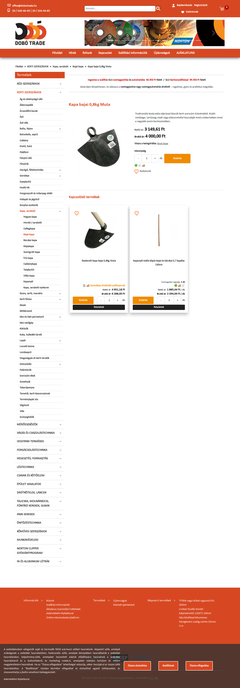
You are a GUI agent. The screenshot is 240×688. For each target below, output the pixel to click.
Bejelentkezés (184, 5)
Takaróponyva (27, 387)
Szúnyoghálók (27, 417)
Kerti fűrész (26, 299)
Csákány (24, 140)
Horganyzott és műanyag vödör (36, 193)
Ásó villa (24, 123)
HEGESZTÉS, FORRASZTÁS (32, 458)
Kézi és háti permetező (32, 317)
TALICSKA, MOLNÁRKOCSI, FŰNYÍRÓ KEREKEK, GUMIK (33, 503)
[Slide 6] (144, 40)
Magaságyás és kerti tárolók (34, 358)
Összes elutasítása (137, 666)
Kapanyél (28, 281)
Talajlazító (28, 270)
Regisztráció (200, 5)
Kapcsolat (105, 53)
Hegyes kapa (30, 217)
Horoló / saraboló (32, 223)
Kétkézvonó (26, 311)
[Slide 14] (198, 40)
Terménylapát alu (29, 399)
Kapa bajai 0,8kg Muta (99, 66)
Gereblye (24, 176)
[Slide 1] (111, 40)
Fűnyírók (24, 164)
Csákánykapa (30, 264)
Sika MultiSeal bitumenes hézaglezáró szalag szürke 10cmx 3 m (197, 622)
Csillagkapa (29, 229)
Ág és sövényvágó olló (31, 99)
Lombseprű (25, 352)
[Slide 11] (178, 40)
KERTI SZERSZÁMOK (37, 66)
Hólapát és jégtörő (29, 199)
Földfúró (24, 152)
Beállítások (168, 666)
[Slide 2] (117, 40)
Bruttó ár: (139, 137)
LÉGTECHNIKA (25, 467)
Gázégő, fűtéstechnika (31, 170)
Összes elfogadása (199, 666)
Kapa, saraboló (60, 66)
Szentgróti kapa (31, 252)
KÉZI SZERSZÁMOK (28, 83)
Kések (23, 305)
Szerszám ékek (27, 376)
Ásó (21, 117)
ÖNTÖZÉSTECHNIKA (29, 522)
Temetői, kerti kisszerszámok (35, 393)
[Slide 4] (131, 40)
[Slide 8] (158, 40)
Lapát (23, 340)
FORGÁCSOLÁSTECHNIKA (32, 450)
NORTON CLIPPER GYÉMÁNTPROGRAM (30, 551)
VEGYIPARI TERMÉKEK (30, 441)
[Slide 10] (171, 40)
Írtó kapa (28, 258)
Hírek (72, 53)
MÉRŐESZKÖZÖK (27, 424)
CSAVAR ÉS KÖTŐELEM (30, 475)
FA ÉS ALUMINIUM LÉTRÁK (33, 561)
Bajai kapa (78, 66)
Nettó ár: (139, 130)
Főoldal (57, 53)
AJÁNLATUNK (185, 53)
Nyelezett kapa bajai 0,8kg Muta (99, 261)
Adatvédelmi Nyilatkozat (60, 613)
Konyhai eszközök (29, 205)
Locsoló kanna (27, 346)
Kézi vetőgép (26, 323)
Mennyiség (140, 151)
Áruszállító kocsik (29, 111)
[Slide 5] (138, 40)
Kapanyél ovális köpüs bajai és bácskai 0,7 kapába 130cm (158, 263)
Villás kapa (28, 276)
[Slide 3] (124, 40)
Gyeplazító (25, 182)
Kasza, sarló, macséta (31, 293)
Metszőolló (25, 364)
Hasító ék (24, 187)
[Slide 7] (151, 40)
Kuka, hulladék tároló (31, 335)
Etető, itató (26, 146)
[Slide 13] (192, 40)
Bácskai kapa (30, 240)
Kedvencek (192, 12)
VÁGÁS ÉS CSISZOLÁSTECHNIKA (36, 433)
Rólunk (87, 53)
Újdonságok (162, 53)
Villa (22, 411)
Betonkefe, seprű (29, 134)
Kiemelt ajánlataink (124, 605)
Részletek (99, 307)
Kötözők (24, 329)
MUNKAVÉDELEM (27, 539)
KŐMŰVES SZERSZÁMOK (32, 531)
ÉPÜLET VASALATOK (29, 484)
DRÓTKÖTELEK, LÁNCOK (31, 492)
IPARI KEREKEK (25, 514)
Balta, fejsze (26, 129)
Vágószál (24, 405)
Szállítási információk (132, 53)
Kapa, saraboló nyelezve (36, 287)
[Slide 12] (185, 40)
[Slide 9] (165, 40)
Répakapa (28, 246)
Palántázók (25, 370)
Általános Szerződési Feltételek (63, 609)
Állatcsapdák (26, 105)
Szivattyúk (25, 382)
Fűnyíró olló (26, 158)
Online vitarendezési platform (62, 617)
